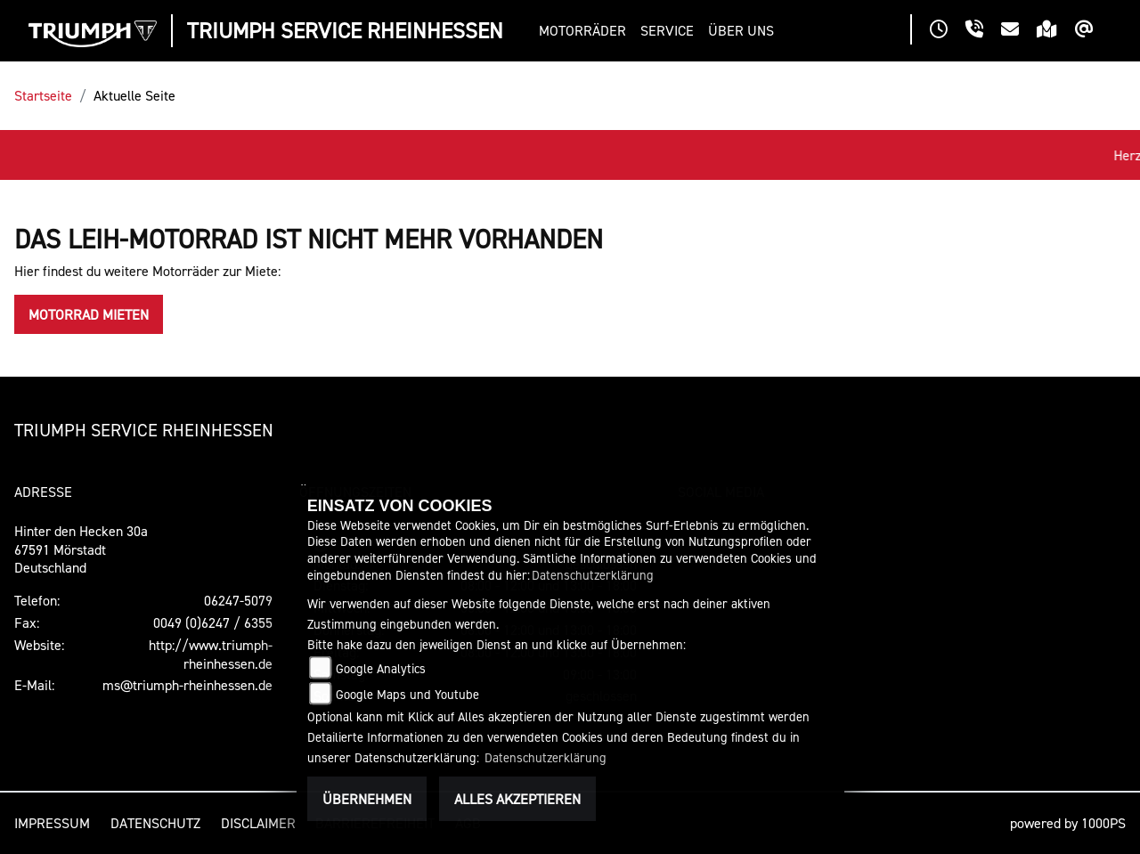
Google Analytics (381, 668)
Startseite (43, 95)
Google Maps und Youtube (407, 694)
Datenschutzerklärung (593, 574)
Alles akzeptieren (517, 799)
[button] (586, 30)
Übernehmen (366, 799)
